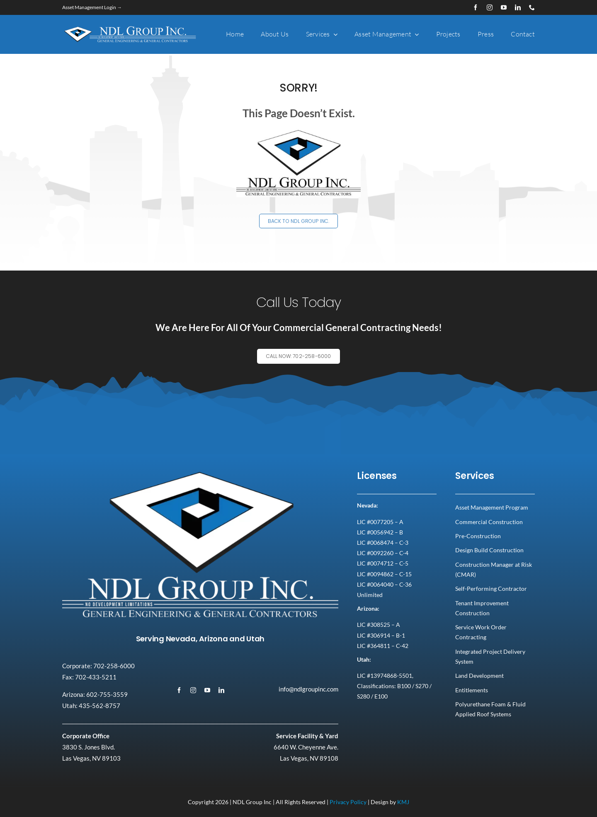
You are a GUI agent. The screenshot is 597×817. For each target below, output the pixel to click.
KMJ (403, 801)
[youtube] (504, 7)
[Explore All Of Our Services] (298, 363)
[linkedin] (518, 7)
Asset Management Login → (92, 7)
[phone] (532, 7)
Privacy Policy (348, 801)
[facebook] (475, 7)
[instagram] (490, 7)
